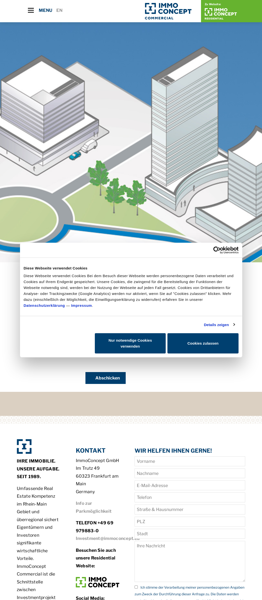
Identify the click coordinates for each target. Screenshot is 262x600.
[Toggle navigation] (31, 10)
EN (59, 10)
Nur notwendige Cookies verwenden (130, 343)
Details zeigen (216, 324)
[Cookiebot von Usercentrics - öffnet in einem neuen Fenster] (217, 250)
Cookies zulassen (203, 343)
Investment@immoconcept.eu (108, 538)
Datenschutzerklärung (44, 305)
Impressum (81, 305)
